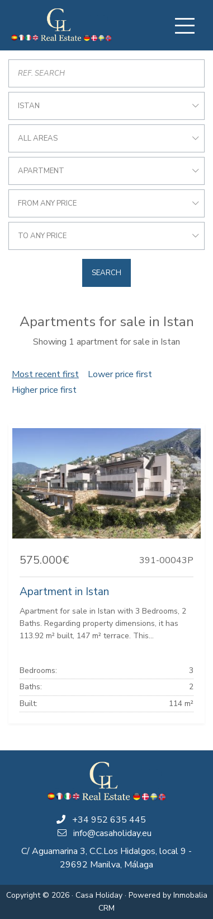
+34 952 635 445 (109, 820)
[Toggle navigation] (184, 26)
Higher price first (44, 390)
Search (106, 273)
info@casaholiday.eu (112, 833)
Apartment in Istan (64, 591)
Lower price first (120, 374)
